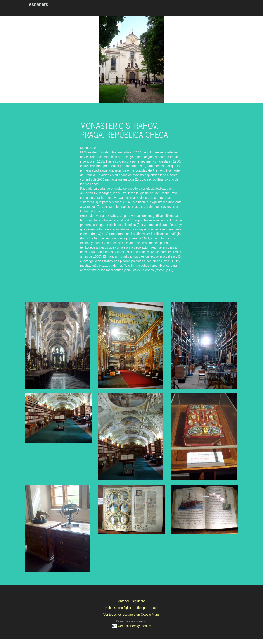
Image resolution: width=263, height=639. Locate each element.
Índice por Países (146, 608)
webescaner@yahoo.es (131, 626)
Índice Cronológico (118, 608)
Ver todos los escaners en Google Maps (131, 614)
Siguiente (138, 601)
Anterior (123, 601)
